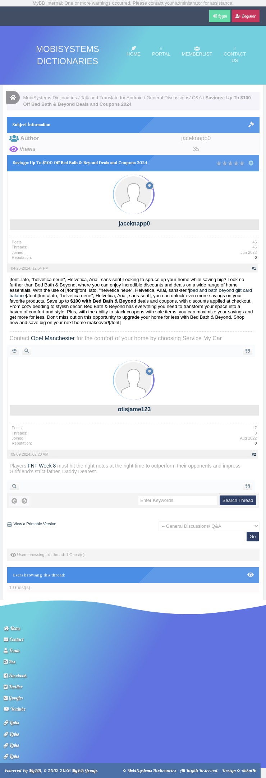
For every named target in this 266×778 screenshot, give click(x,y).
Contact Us (235, 54)
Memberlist (197, 51)
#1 (254, 268)
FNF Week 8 (42, 466)
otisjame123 (134, 409)
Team (11, 650)
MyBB (35, 770)
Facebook (15, 675)
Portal (161, 51)
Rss (9, 661)
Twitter (13, 686)
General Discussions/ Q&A (174, 97)
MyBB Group (84, 770)
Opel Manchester (53, 338)
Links (11, 722)
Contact (14, 639)
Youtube (15, 709)
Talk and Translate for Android (112, 97)
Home (134, 51)
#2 (254, 454)
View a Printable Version (35, 524)
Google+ (14, 698)
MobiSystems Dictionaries (50, 97)
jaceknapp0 (134, 223)
